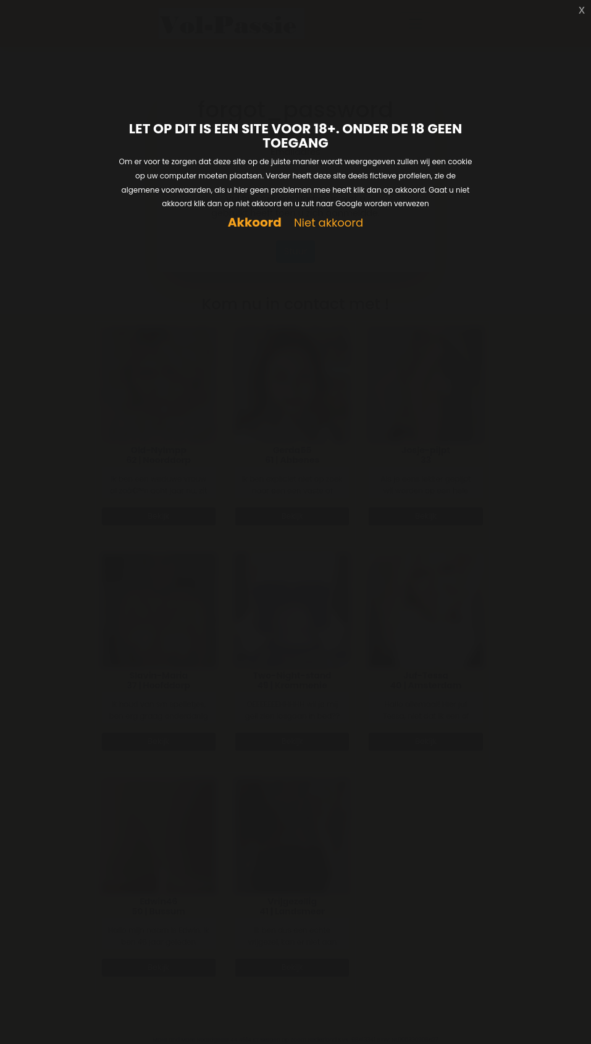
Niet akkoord (328, 223)
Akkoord (255, 222)
